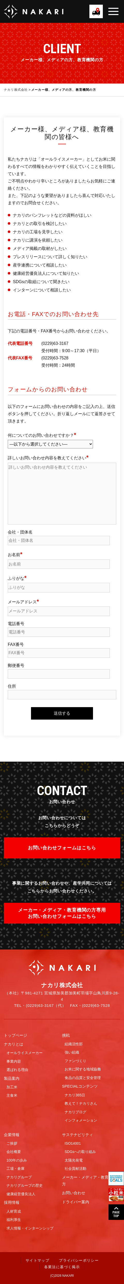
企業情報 (11, 1134)
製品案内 (11, 1078)
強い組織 (72, 1052)
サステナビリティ (77, 1134)
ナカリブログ (75, 1112)
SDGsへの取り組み (80, 1152)
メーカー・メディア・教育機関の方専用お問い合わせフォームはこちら (62, 913)
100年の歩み (16, 1160)
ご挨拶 (11, 1143)
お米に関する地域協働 (83, 1069)
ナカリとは (13, 1044)
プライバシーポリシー (79, 1260)
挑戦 (66, 1035)
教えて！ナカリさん (81, 1103)
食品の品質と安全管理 (83, 1078)
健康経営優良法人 (20, 1194)
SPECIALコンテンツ (80, 1086)
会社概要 (13, 1152)
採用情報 (11, 1202)
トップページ (15, 1035)
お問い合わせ (73, 1193)
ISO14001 (73, 1143)
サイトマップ (37, 1260)
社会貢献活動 (75, 1168)
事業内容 (13, 1061)
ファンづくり (75, 1061)
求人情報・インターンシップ (29, 1228)
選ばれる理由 (17, 1070)
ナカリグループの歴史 (24, 1185)
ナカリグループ (19, 1177)
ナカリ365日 (75, 1095)
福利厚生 (13, 1220)
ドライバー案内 (75, 1202)
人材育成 (13, 1211)
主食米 (11, 1095)
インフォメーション (81, 1120)
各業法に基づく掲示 (62, 1267)
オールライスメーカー (24, 1053)
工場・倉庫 (15, 1168)
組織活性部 (74, 1044)
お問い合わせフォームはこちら (62, 847)
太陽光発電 (74, 1160)
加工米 (11, 1087)
